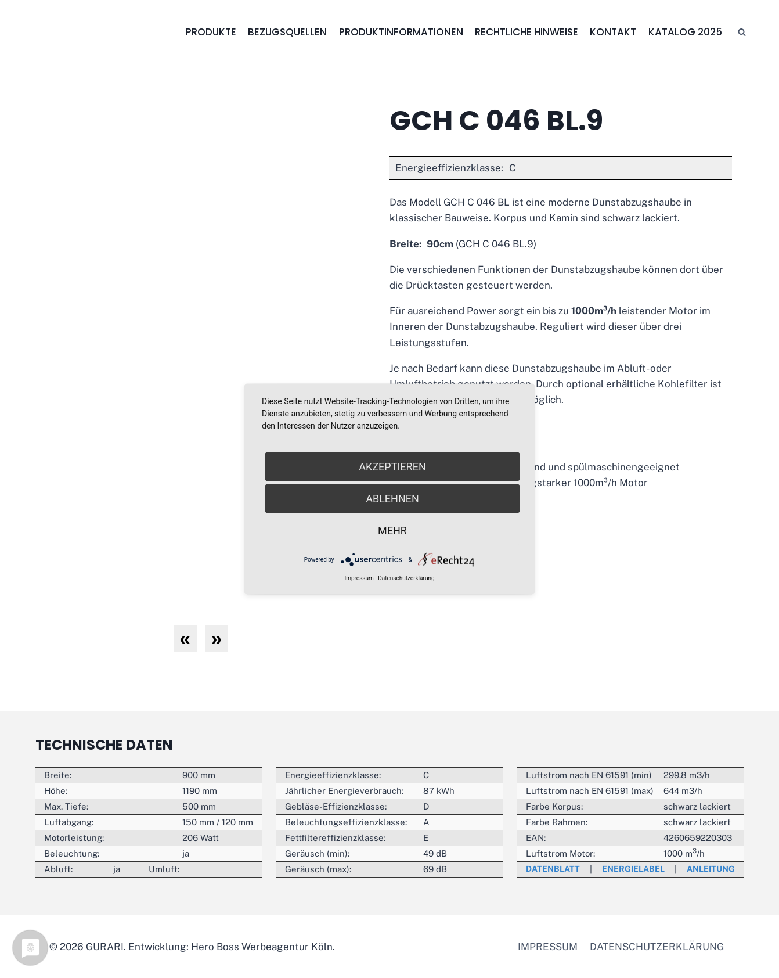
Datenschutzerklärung (657, 946)
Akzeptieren (392, 467)
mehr (392, 530)
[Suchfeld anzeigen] (742, 32)
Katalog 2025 (685, 32)
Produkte (211, 32)
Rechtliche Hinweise (526, 32)
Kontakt (613, 32)
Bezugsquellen (287, 32)
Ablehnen (392, 498)
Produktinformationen (401, 32)
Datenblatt (555, 869)
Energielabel (633, 869)
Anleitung (709, 869)
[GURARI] (99, 32)
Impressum (548, 946)
